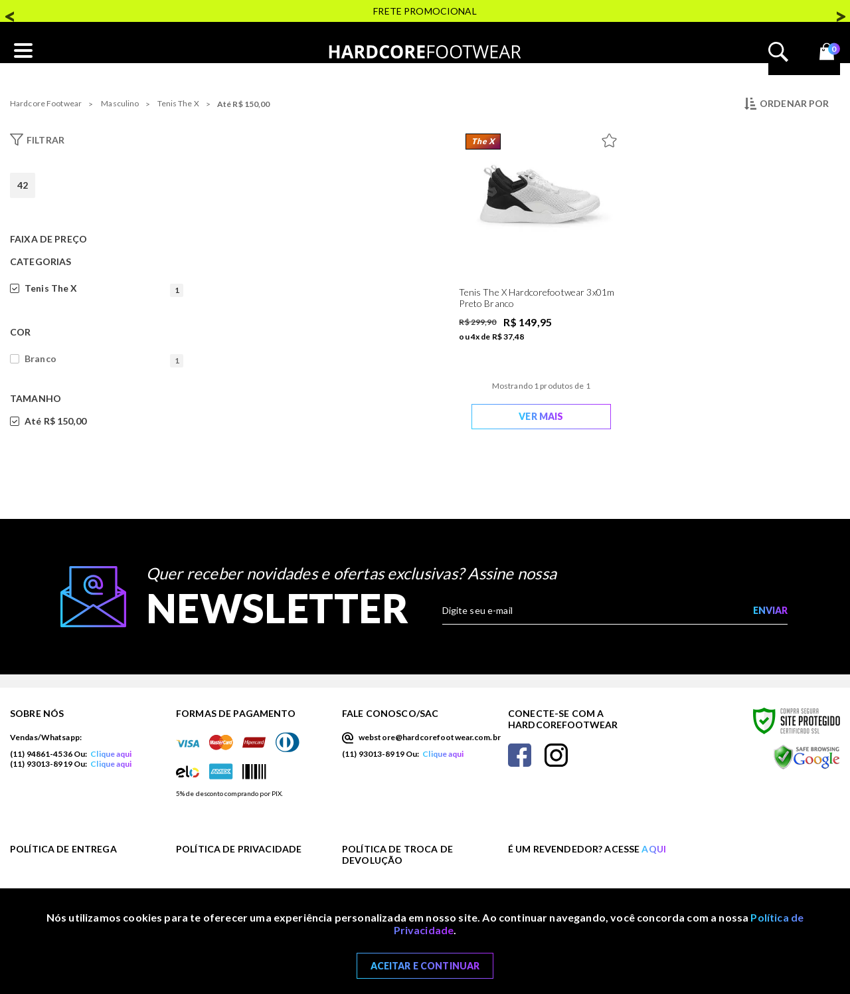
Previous (10, 12)
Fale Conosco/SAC (390, 713)
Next (840, 12)
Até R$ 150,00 (243, 104)
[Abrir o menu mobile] (23, 51)
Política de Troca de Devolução (397, 854)
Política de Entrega (63, 848)
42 (22, 185)
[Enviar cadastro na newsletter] (770, 611)
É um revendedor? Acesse (587, 848)
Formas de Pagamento (236, 713)
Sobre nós (37, 713)
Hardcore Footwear (46, 103)
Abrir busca (778, 52)
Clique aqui (110, 754)
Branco (104, 358)
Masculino (120, 103)
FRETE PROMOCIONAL (424, 11)
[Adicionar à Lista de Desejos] (612, 137)
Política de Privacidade (238, 848)
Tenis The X (178, 103)
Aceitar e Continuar (425, 965)
